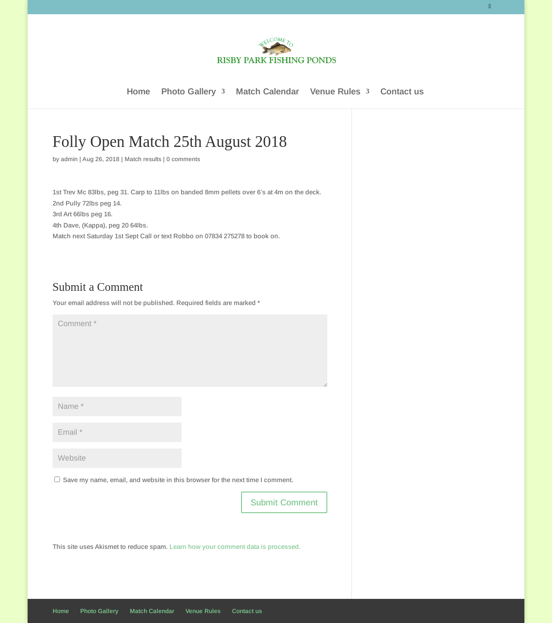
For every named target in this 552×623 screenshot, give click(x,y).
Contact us (402, 91)
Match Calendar (267, 91)
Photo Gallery (188, 91)
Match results (143, 159)
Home (138, 91)
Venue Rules (335, 91)
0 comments (183, 159)
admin (69, 159)
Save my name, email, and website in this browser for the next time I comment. (178, 479)
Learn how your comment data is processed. (235, 546)
